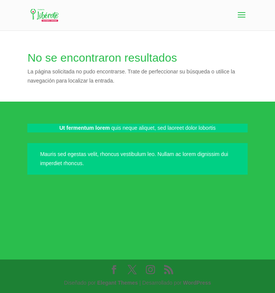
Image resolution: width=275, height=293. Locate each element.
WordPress (197, 283)
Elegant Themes (117, 283)
